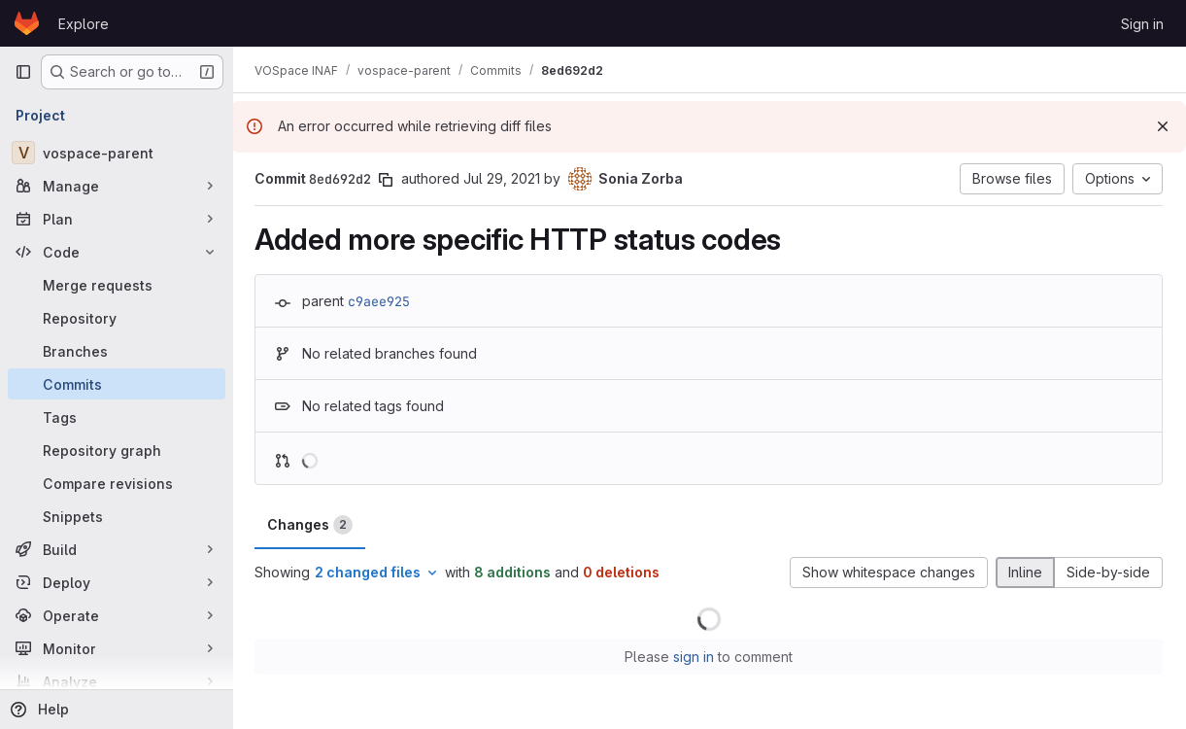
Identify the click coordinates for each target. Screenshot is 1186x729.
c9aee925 (381, 301)
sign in (694, 656)
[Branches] (116, 350)
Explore (83, 24)
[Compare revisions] (116, 483)
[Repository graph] (116, 450)
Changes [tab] (312, 525)
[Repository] (116, 317)
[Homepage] (27, 23)
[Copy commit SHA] (387, 179)
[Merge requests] (116, 284)
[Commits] (116, 383)
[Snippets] (116, 516)
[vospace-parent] (116, 152)
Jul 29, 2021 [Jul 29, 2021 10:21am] (503, 178)
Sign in (1142, 24)
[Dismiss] (1162, 126)
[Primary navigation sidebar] (23, 71)
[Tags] (116, 417)
